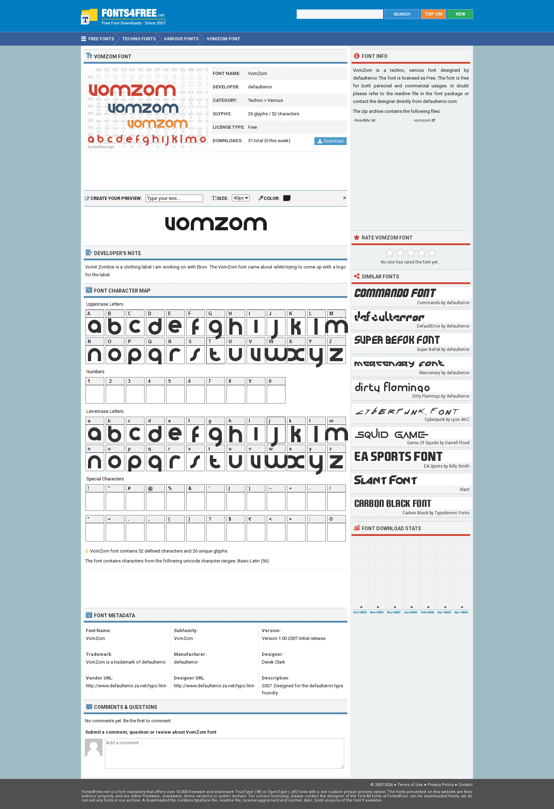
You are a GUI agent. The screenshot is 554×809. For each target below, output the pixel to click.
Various (275, 100)
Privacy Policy (441, 784)
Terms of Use (410, 784)
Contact (465, 784)
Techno (255, 100)
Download (330, 141)
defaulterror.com (440, 101)
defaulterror (260, 86)
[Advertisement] (215, 171)
